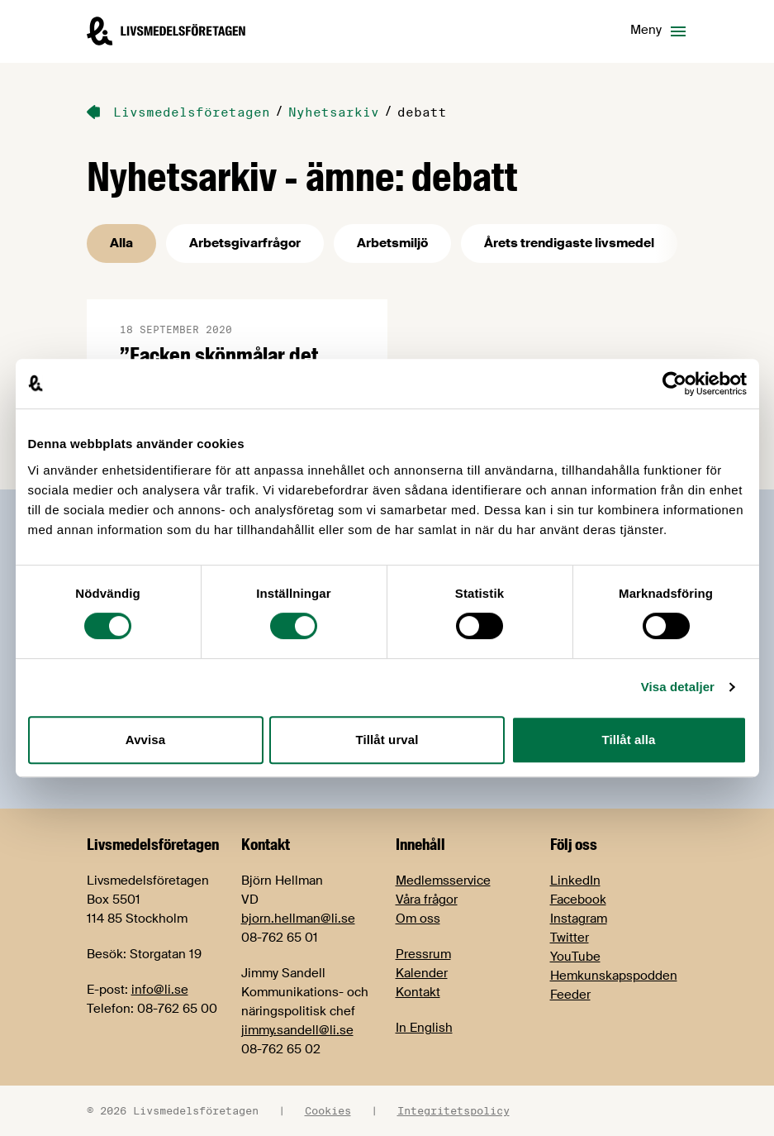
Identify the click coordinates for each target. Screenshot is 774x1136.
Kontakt (418, 992)
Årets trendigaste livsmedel (569, 243)
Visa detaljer (678, 687)
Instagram (578, 918)
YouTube (575, 956)
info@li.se (159, 989)
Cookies (328, 1110)
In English (424, 1027)
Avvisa (145, 740)
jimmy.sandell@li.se (297, 1030)
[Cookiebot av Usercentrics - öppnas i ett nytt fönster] (674, 383)
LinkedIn (575, 880)
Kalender (422, 973)
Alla (121, 243)
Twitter (569, 937)
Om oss (418, 918)
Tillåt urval (387, 740)
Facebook (578, 899)
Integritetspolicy (453, 1110)
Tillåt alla (628, 740)
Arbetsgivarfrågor (245, 243)
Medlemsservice (443, 880)
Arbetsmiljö (392, 243)
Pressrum (423, 954)
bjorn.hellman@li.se (298, 918)
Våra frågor (427, 899)
